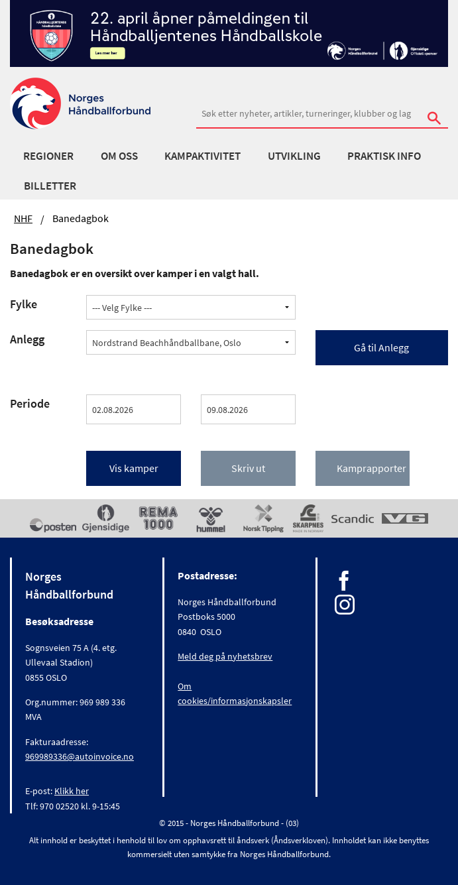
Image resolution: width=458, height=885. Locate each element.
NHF (23, 218)
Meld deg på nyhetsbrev (225, 656)
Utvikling (294, 155)
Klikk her (71, 791)
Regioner (48, 155)
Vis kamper (133, 468)
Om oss (119, 155)
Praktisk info (384, 155)
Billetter (50, 185)
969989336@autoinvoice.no (79, 756)
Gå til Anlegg (381, 347)
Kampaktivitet (202, 155)
